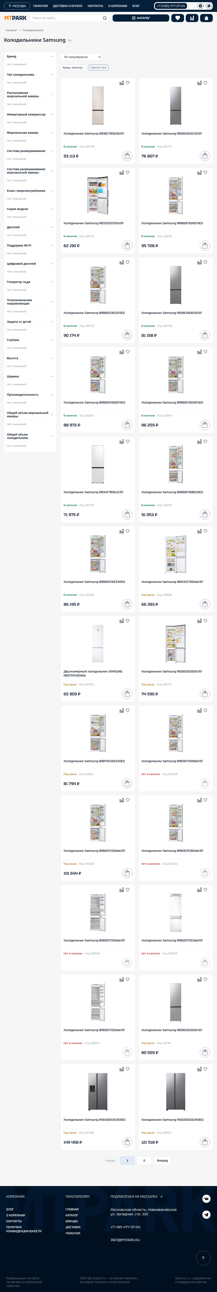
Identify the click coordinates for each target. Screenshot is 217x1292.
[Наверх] (203, 1258)
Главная (72, 1209)
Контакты (14, 1221)
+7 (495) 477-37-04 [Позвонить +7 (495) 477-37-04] (171, 6)
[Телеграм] (200, 6)
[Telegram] (206, 1199)
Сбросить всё (98, 67)
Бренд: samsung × (73, 67)
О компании (15, 1215)
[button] (69, 18)
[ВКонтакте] (206, 1215)
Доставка (73, 1227)
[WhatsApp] (209, 6)
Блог (10, 1209)
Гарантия (73, 1233)
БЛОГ (136, 6)
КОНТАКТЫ (95, 6)
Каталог (11, 30)
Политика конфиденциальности (23, 1229)
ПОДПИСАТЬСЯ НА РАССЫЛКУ (137, 1197)
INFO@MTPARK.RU (125, 1240)
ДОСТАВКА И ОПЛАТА (68, 6)
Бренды (72, 1221)
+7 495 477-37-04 (125, 1227)
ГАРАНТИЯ (40, 6)
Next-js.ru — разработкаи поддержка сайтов (193, 1280)
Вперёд (162, 1161)
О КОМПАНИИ (117, 6)
